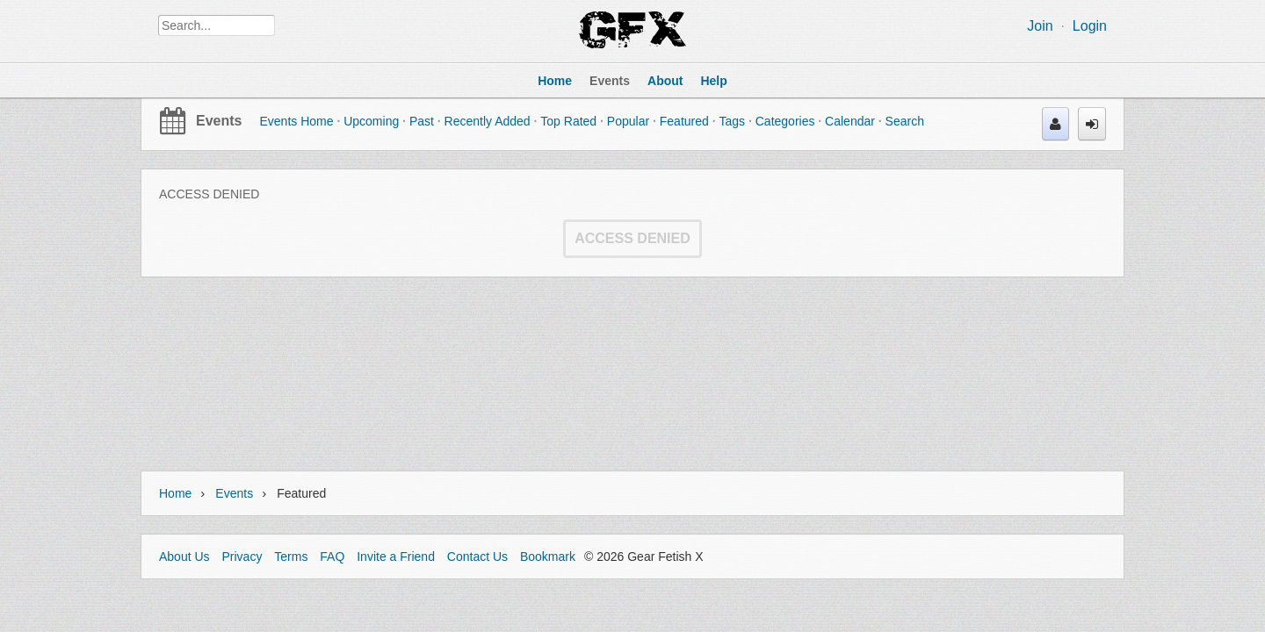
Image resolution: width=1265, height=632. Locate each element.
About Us (184, 556)
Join (1039, 25)
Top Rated (568, 121)
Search (905, 121)
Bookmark (547, 556)
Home (175, 493)
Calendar (850, 121)
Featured (684, 121)
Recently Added (488, 121)
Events (219, 120)
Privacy (241, 556)
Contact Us (477, 556)
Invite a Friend (396, 556)
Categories (785, 121)
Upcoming (371, 121)
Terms (290, 556)
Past (421, 121)
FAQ (332, 556)
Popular (628, 121)
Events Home (296, 121)
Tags (732, 121)
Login (1090, 25)
